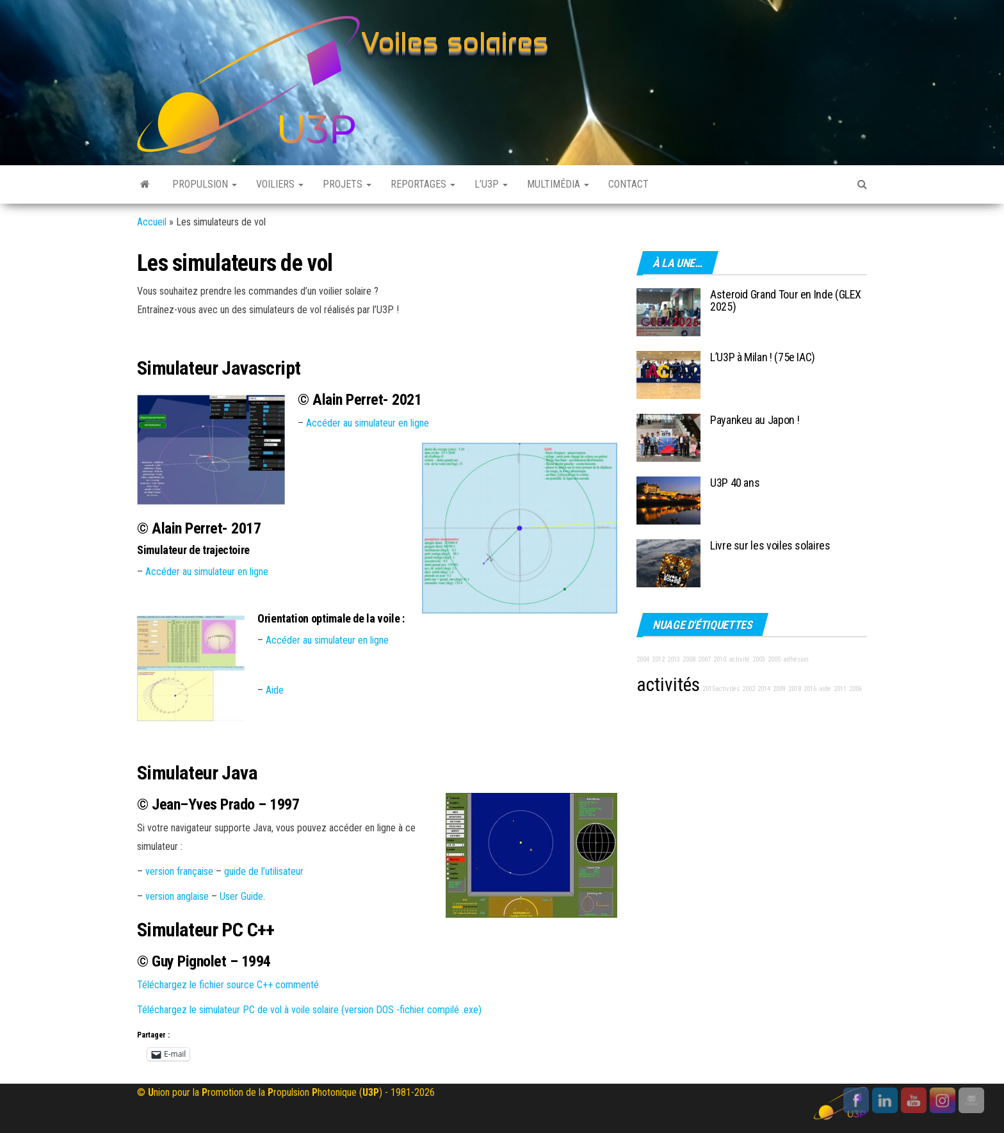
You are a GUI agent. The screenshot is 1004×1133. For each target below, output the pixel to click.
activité (739, 659)
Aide (275, 690)
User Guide (241, 896)
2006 (855, 689)
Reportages (423, 184)
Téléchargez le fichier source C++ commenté (228, 985)
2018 (794, 689)
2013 (673, 659)
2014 (763, 689)
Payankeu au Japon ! (754, 420)
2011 (840, 689)
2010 (719, 659)
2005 (774, 659)
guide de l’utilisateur (264, 871)
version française (179, 871)
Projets (347, 184)
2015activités (721, 689)
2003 (758, 659)
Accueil (151, 222)
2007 (704, 659)
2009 (779, 689)
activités (668, 685)
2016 (810, 689)
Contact (628, 184)
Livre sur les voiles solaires (770, 545)
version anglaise (177, 896)
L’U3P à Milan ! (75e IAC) (762, 357)
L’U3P (491, 184)
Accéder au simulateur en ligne (367, 423)
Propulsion (204, 184)
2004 (642, 659)
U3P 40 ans (734, 482)
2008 (689, 659)
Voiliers (280, 184)
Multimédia (558, 184)
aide (825, 689)
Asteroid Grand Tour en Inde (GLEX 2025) (785, 301)
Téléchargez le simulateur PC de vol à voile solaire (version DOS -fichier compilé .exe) (309, 1010)
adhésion (796, 659)
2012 (658, 659)
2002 (748, 689)
